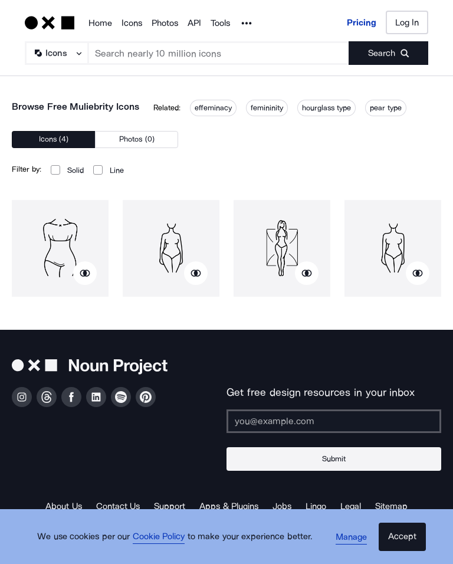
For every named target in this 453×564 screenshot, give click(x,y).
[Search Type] (56, 53)
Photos (165, 23)
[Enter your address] (333, 421)
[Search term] (219, 53)
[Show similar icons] (85, 273)
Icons (132, 23)
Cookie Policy (163, 543)
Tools (220, 23)
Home (100, 23)
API (194, 23)
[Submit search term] (388, 53)
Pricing (361, 22)
